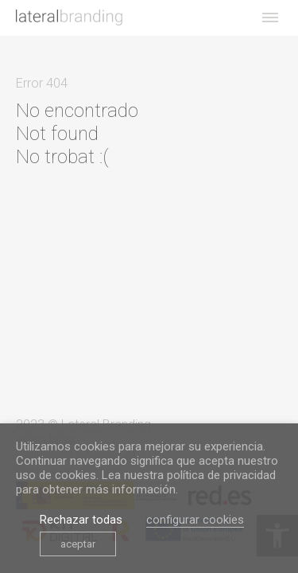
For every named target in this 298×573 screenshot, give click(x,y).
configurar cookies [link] (195, 520)
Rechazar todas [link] (81, 520)
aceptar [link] (77, 544)
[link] (69, 17)
